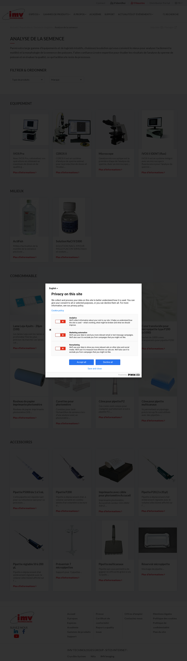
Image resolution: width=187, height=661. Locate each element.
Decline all (108, 362)
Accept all (81, 362)
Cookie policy (57, 310)
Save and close (95, 368)
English (53, 288)
